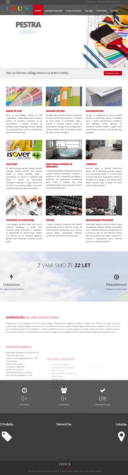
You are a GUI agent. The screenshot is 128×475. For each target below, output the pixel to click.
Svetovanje (101, 11)
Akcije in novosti (74, 11)
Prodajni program (53, 11)
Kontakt (114, 11)
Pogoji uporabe (66, 471)
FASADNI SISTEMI (55, 111)
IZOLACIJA (11, 164)
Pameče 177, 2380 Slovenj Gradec (109, 2)
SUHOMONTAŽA (95, 111)
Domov (38, 11)
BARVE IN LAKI (14, 111)
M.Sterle (98, 471)
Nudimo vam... (113, 73)
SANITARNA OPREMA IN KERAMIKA (59, 165)
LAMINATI (91, 164)
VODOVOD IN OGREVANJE (20, 220)
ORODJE (50, 220)
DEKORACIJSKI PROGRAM (99, 220)
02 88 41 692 (90, 2)
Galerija (89, 11)
